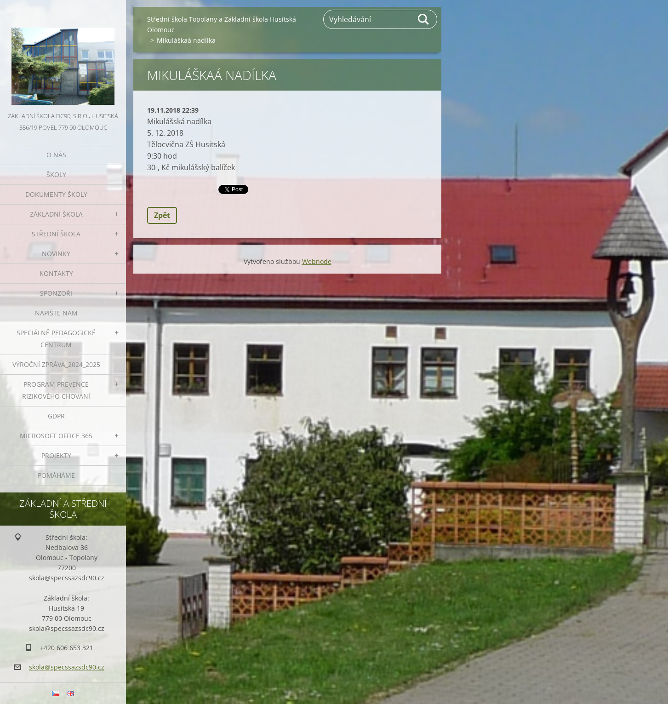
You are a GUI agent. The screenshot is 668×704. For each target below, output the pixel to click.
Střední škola (56, 233)
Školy (56, 174)
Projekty (56, 455)
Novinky (56, 253)
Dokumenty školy (56, 194)
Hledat (424, 19)
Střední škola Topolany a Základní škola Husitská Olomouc (221, 24)
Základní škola (56, 214)
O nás (56, 154)
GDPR (56, 416)
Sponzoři (56, 293)
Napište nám (56, 313)
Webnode (316, 261)
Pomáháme (56, 475)
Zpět (162, 215)
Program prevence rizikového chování (56, 390)
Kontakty (56, 273)
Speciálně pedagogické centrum (56, 338)
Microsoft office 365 (56, 435)
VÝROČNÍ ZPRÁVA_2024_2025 (56, 364)
